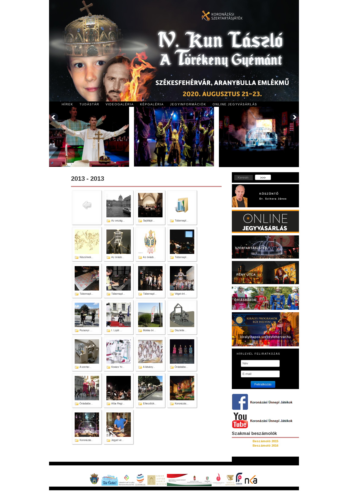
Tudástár (89, 104)
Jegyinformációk (188, 104)
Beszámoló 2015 (265, 441)
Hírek (67, 104)
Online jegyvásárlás (235, 104)
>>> (263, 178)
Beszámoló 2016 (265, 445)
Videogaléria (120, 104)
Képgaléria (152, 104)
